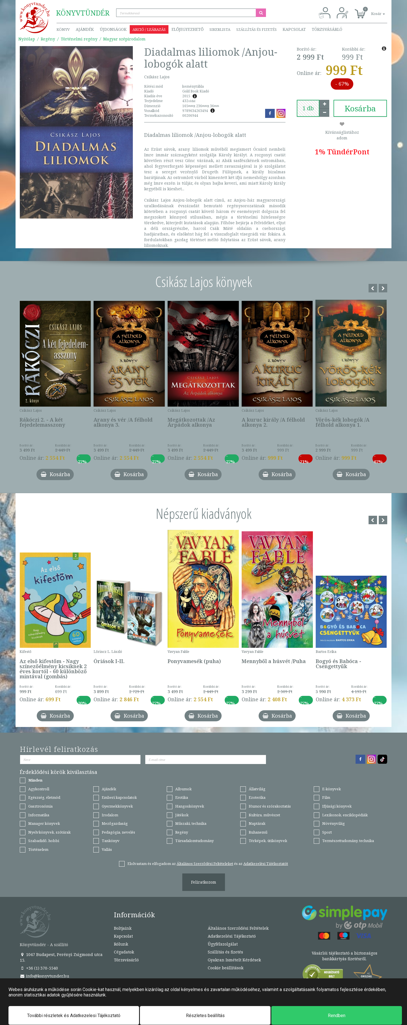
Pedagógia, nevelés (118, 832)
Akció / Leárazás (149, 29)
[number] (308, 108)
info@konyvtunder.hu (44, 976)
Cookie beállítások (225, 967)
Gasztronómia (40, 806)
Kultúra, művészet (264, 814)
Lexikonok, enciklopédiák (345, 814)
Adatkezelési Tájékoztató (232, 936)
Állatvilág (257, 788)
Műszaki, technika (190, 823)
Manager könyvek (44, 823)
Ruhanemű (258, 832)
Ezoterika (257, 797)
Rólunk (121, 944)
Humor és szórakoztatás (270, 806)
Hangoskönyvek (189, 806)
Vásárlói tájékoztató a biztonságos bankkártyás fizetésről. (344, 955)
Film (326, 797)
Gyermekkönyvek (117, 806)
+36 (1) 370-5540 (39, 968)
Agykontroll (38, 788)
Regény (48, 39)
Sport (327, 832)
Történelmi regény (79, 39)
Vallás (107, 849)
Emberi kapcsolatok (119, 797)
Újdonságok (113, 29)
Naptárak (257, 823)
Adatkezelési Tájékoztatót (265, 863)
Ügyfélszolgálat (223, 944)
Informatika (38, 814)
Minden (35, 780)
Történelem (38, 849)
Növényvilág (333, 823)
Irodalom (110, 814)
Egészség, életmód (44, 797)
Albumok (183, 788)
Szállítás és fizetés (256, 29)
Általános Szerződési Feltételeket (205, 863)
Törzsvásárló (327, 29)
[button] (371, 10)
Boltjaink (122, 928)
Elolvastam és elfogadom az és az (207, 863)
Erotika (181, 797)
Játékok (182, 814)
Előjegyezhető (188, 29)
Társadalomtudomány (194, 840)
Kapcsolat (294, 29)
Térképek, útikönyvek (268, 840)
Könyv (63, 29)
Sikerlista (219, 29)
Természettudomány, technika (348, 840)
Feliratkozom (203, 882)
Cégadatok (124, 952)
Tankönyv (111, 840)
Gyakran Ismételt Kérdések (234, 960)
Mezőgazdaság (115, 823)
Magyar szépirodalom (124, 39)
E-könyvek (331, 788)
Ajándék (85, 29)
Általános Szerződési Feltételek (238, 928)
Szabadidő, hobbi (43, 840)
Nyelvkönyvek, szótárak (49, 832)
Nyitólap (26, 39)
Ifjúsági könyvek (337, 806)
